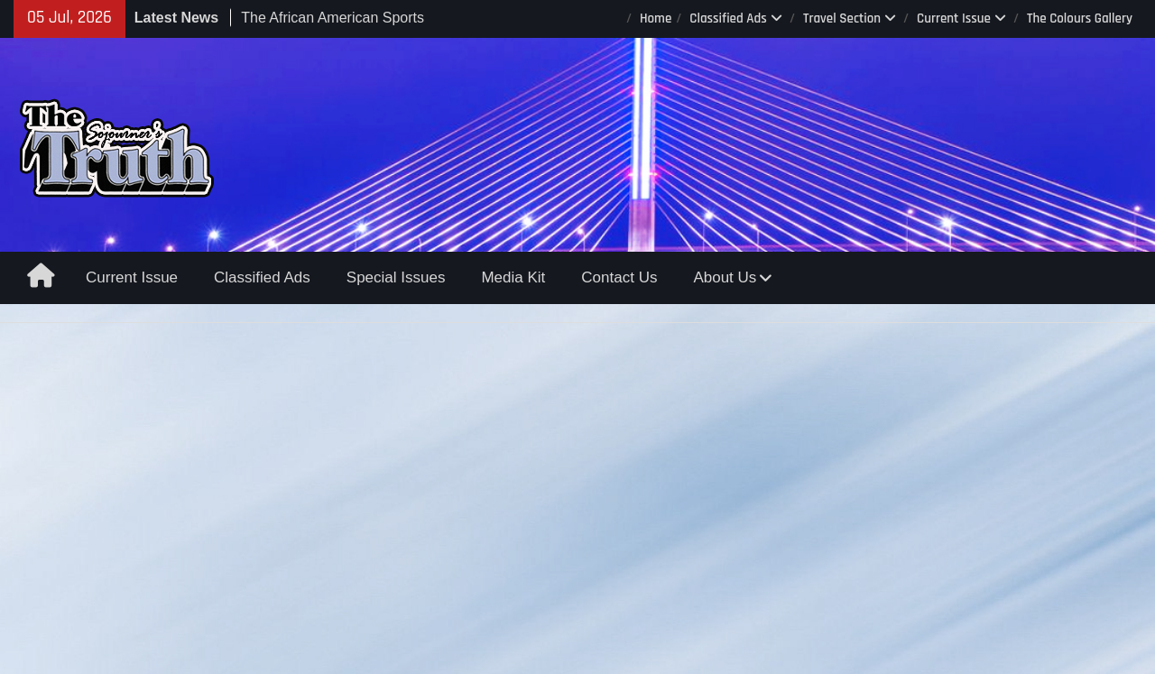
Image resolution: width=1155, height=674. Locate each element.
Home (655, 18)
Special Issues (396, 277)
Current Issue (954, 18)
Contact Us (619, 277)
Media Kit (513, 277)
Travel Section (842, 18)
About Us (724, 277)
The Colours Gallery (1079, 18)
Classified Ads (728, 18)
